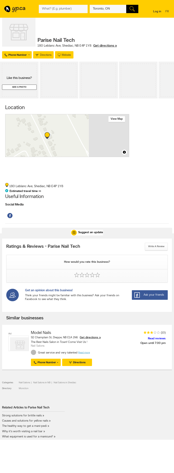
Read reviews (157, 338)
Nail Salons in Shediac (65, 382)
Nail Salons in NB (41, 382)
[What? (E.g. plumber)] (63, 9)
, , (77, 45)
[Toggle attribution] (124, 152)
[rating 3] (150, 333)
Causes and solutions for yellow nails (25, 420)
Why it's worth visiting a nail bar (22, 431)
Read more (84, 352)
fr (167, 11)
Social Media (14, 204)
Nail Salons (24, 382)
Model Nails (41, 333)
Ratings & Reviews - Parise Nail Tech (43, 246)
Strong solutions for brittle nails (22, 415)
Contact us (165, 465)
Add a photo (19, 87)
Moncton (23, 388)
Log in (157, 11)
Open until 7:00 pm (153, 343)
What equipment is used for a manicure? (27, 436)
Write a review (156, 246)
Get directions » (105, 45)
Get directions (89, 337)
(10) (163, 332)
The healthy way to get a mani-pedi (24, 426)
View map (117, 119)
